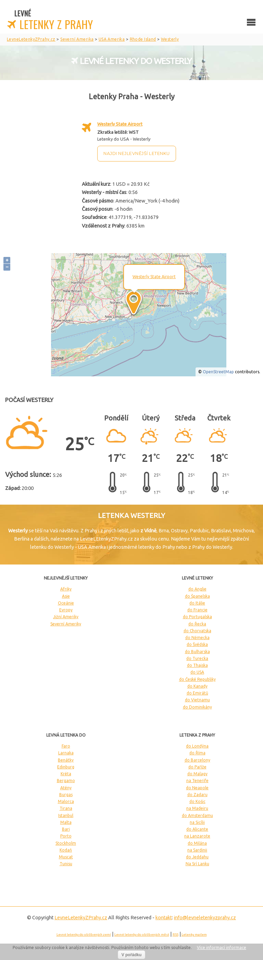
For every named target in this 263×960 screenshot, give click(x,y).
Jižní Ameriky (65, 616)
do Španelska (197, 596)
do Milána (197, 843)
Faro (66, 746)
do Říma (197, 753)
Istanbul (65, 815)
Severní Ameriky (65, 624)
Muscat (66, 857)
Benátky (66, 760)
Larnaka (66, 753)
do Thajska (197, 665)
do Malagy (197, 773)
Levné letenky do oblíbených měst (141, 934)
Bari (66, 829)
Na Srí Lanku (197, 863)
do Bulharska (197, 651)
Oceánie (66, 603)
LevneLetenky (80, 917)
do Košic (197, 801)
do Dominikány (197, 707)
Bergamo (66, 780)
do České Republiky (197, 679)
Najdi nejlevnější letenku (136, 153)
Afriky (66, 589)
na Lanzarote (197, 836)
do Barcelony (197, 760)
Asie (66, 596)
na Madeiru (197, 808)
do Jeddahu (197, 857)
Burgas (66, 794)
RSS (175, 934)
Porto (66, 836)
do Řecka (197, 624)
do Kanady (197, 686)
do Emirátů (197, 693)
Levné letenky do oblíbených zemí (84, 934)
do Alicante (197, 829)
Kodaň (66, 850)
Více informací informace (221, 947)
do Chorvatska (197, 630)
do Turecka (197, 658)
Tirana (66, 808)
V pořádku (132, 954)
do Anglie (197, 589)
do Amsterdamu (197, 815)
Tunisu (66, 863)
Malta (66, 822)
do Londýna (197, 746)
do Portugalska (197, 616)
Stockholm (65, 843)
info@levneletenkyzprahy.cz (205, 917)
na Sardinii (197, 850)
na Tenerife (197, 780)
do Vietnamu (197, 700)
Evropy (66, 610)
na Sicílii (197, 822)
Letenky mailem (194, 934)
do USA (197, 672)
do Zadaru (197, 794)
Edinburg (65, 767)
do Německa (197, 637)
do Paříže (197, 767)
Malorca (66, 801)
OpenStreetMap (218, 371)
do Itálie (197, 603)
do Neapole (197, 788)
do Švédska (197, 644)
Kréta (66, 773)
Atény (66, 788)
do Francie (197, 610)
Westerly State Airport (119, 123)
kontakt (163, 917)
